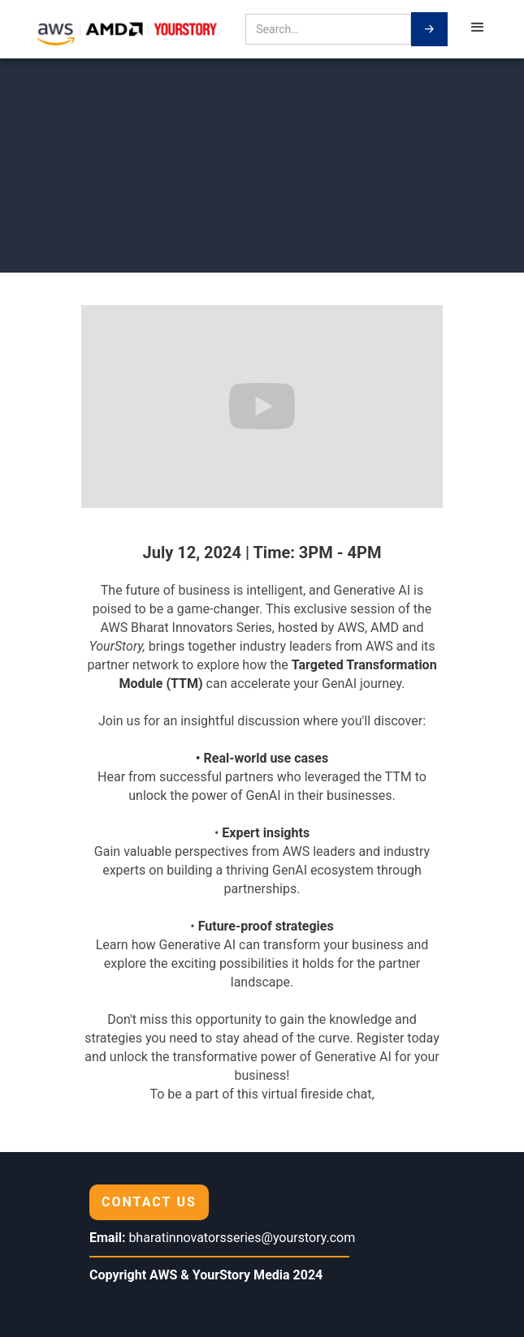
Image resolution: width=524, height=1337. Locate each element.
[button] (477, 29)
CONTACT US (149, 1202)
